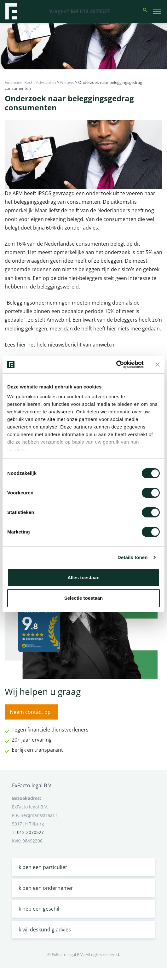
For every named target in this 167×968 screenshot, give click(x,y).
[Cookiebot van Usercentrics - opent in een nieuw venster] (116, 364)
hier (22, 344)
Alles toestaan (83, 577)
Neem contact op (30, 712)
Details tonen (132, 557)
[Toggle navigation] (156, 11)
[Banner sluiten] (157, 364)
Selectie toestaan (83, 598)
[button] (145, 11)
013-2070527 (30, 832)
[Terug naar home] (11, 11)
